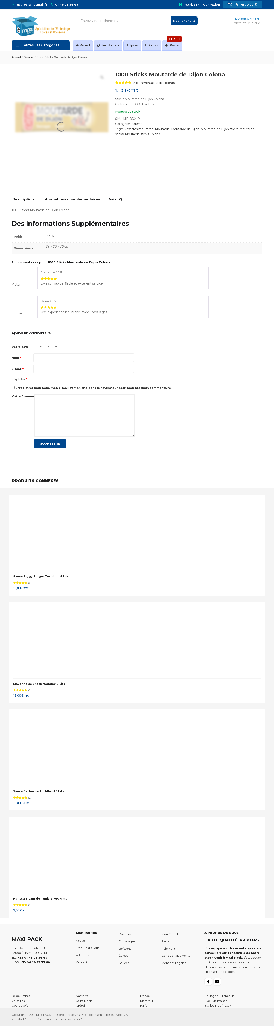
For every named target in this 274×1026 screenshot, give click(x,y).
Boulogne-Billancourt (219, 996)
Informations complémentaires (71, 199)
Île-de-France (21, 996)
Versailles (18, 1000)
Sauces (151, 45)
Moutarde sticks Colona (142, 134)
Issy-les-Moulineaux (217, 1005)
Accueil (83, 45)
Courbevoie (20, 1005)
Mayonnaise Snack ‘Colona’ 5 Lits (39, 683)
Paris (143, 1005)
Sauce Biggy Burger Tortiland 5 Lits (41, 576)
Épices (132, 45)
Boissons (125, 948)
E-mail (18, 369)
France (145, 996)
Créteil (80, 1005)
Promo (173, 43)
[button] (244, 4)
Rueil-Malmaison (215, 1000)
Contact (81, 962)
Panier (166, 941)
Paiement (168, 948)
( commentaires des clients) (154, 83)
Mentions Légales (174, 963)
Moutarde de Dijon (185, 129)
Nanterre (82, 996)
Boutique (125, 934)
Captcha (19, 379)
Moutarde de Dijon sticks (219, 129)
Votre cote (20, 346)
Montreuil (146, 1000)
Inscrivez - (191, 4)
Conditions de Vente (176, 955)
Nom (16, 357)
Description (23, 199)
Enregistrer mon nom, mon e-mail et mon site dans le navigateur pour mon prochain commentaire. (93, 388)
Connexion (211, 4)
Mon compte (171, 934)
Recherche (184, 21)
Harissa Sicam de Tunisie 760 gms (40, 898)
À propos (82, 955)
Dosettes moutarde (138, 129)
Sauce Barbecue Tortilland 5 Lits (38, 791)
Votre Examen (23, 396)
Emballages (108, 45)
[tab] (25, 200)
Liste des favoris (87, 948)
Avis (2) (115, 199)
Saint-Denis (84, 1000)
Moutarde (162, 129)
